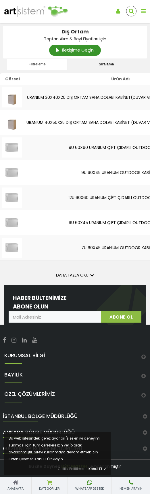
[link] (31, 11)
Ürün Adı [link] (120, 79)
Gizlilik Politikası (71, 468)
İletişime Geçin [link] (75, 50)
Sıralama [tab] (106, 64)
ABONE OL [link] (121, 317)
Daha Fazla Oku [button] (75, 275)
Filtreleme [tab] (37, 64)
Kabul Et (97, 468)
